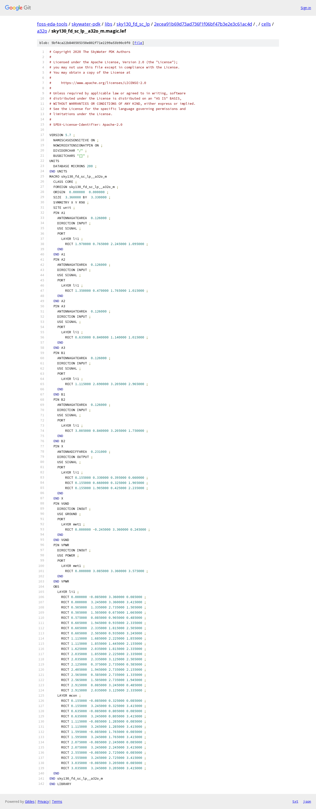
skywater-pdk (86, 24)
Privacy (43, 801)
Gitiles (30, 801)
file (138, 43)
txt (295, 801)
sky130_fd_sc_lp (133, 24)
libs (108, 24)
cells (266, 24)
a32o (42, 31)
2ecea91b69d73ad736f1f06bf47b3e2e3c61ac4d (203, 24)
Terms (57, 801)
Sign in (306, 7)
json (307, 801)
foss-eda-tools (52, 24)
